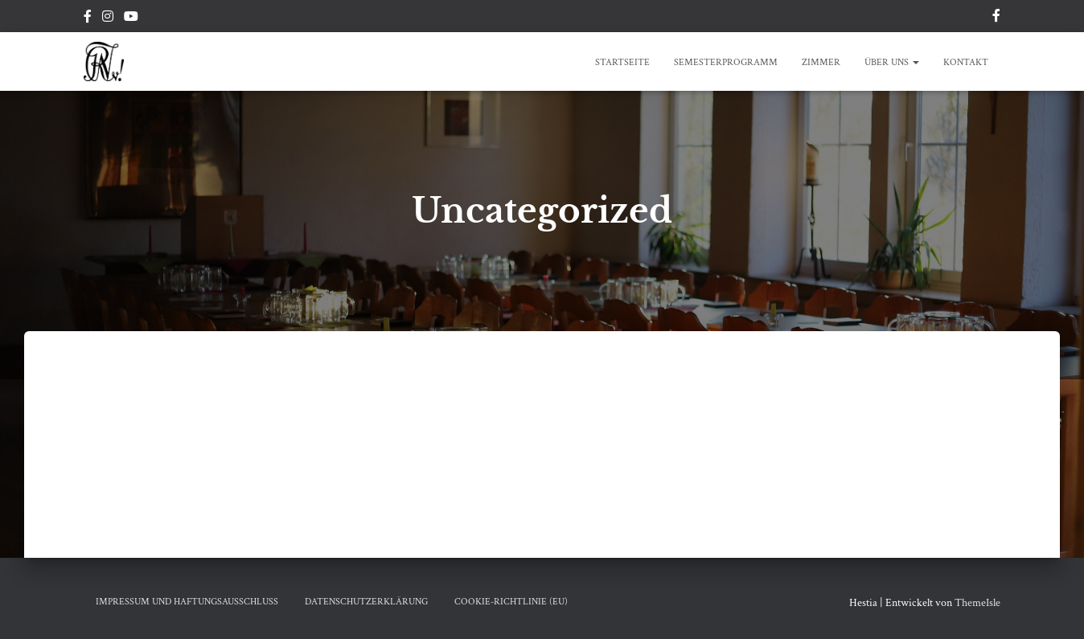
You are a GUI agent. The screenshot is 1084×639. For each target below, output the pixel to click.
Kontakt (965, 62)
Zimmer (821, 62)
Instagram (107, 18)
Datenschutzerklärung (366, 602)
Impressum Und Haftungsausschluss (187, 602)
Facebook (88, 18)
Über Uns (891, 62)
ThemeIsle (977, 603)
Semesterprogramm (726, 62)
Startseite (622, 62)
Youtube (131, 18)
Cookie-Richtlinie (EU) (511, 602)
